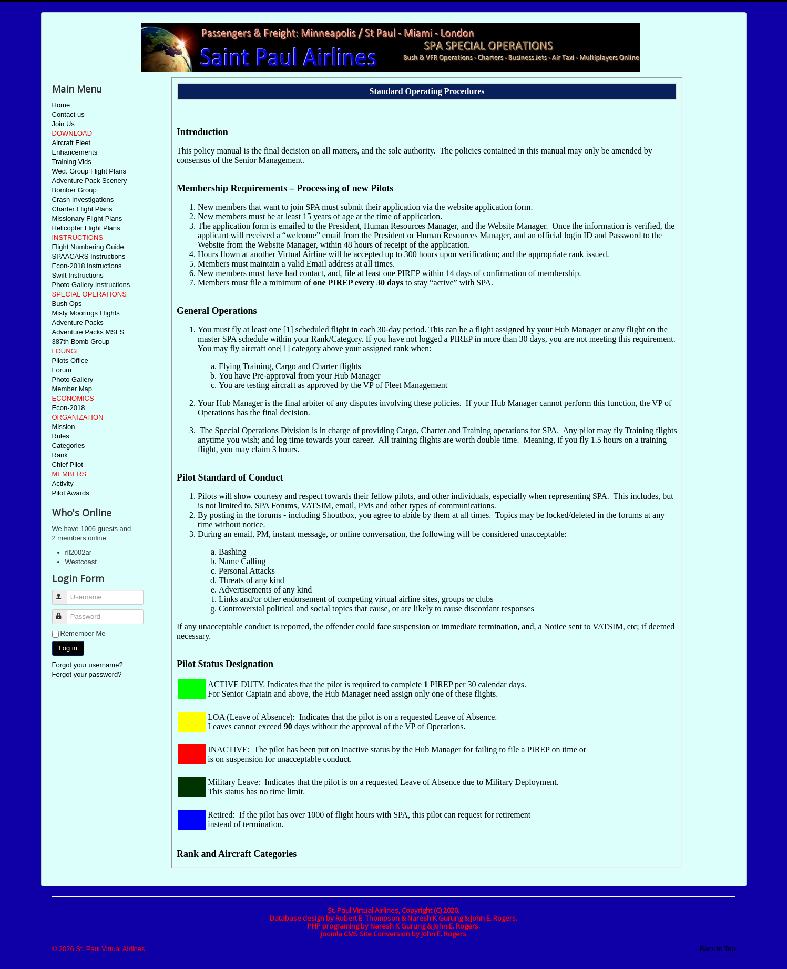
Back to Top (717, 949)
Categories (68, 446)
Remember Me (83, 633)
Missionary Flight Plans (87, 218)
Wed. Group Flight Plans (89, 171)
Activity (63, 483)
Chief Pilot (67, 464)
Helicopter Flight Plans (86, 228)
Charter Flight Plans (82, 209)
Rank (60, 455)
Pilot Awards (70, 493)
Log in (68, 648)
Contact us (68, 114)
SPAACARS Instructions (89, 256)
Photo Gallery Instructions (91, 285)
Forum (62, 370)
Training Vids (71, 162)
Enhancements (75, 152)
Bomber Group (74, 190)
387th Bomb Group (81, 341)
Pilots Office (70, 360)
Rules (60, 436)
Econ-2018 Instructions (87, 266)
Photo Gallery (73, 379)
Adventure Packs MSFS (88, 332)
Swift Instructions (78, 275)
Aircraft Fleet (71, 143)
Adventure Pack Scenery (89, 181)
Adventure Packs (78, 323)
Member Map (72, 389)
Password (64, 612)
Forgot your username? (87, 665)
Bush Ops (67, 304)
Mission (63, 427)
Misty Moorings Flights (86, 313)
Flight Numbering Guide (88, 247)
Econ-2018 (68, 408)
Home (61, 105)
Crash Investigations (83, 199)
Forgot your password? (87, 674)
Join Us (63, 124)
